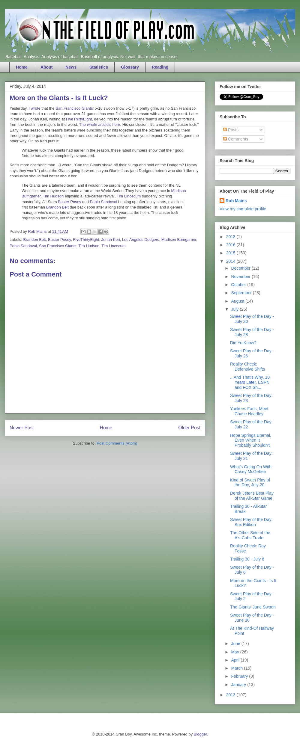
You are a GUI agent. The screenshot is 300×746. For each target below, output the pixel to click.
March (237, 668)
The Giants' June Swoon (253, 607)
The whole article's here (99, 124)
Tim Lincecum (129, 196)
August (238, 301)
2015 (231, 252)
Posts (230, 129)
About (46, 67)
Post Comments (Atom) (117, 443)
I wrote (34, 108)
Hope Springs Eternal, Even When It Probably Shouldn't (250, 440)
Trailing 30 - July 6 (247, 559)
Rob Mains (236, 200)
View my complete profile (243, 208)
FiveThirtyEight (79, 119)
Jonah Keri (110, 239)
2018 (231, 236)
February (240, 676)
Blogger (200, 734)
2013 (231, 694)
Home (22, 67)
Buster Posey (69, 202)
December (241, 268)
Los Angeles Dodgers (140, 239)
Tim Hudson (53, 196)
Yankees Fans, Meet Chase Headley (249, 411)
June (236, 643)
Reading (160, 67)
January (239, 684)
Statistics (98, 67)
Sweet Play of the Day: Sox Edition (251, 522)
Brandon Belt (57, 207)
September (242, 292)
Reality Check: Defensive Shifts (247, 367)
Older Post (189, 427)
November (241, 276)
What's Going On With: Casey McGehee (251, 469)
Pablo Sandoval (103, 202)
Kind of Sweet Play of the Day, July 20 (250, 482)
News (70, 67)
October (239, 284)
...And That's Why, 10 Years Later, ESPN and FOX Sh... (250, 382)
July (235, 309)
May (235, 652)
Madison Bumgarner (178, 239)
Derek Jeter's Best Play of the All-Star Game (252, 496)
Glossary (130, 67)
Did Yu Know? (243, 342)
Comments (235, 139)
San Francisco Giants (74, 108)
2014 (231, 261)
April (236, 660)
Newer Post (22, 427)
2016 (231, 244)
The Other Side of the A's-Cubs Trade (250, 535)
